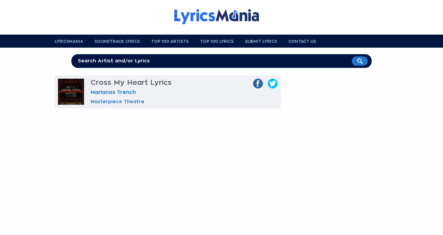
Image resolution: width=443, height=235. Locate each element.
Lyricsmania (69, 41)
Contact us (302, 41)
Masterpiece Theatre (117, 101)
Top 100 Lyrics (217, 41)
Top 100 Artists (170, 41)
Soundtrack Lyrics (117, 41)
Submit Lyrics (261, 41)
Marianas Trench (113, 92)
